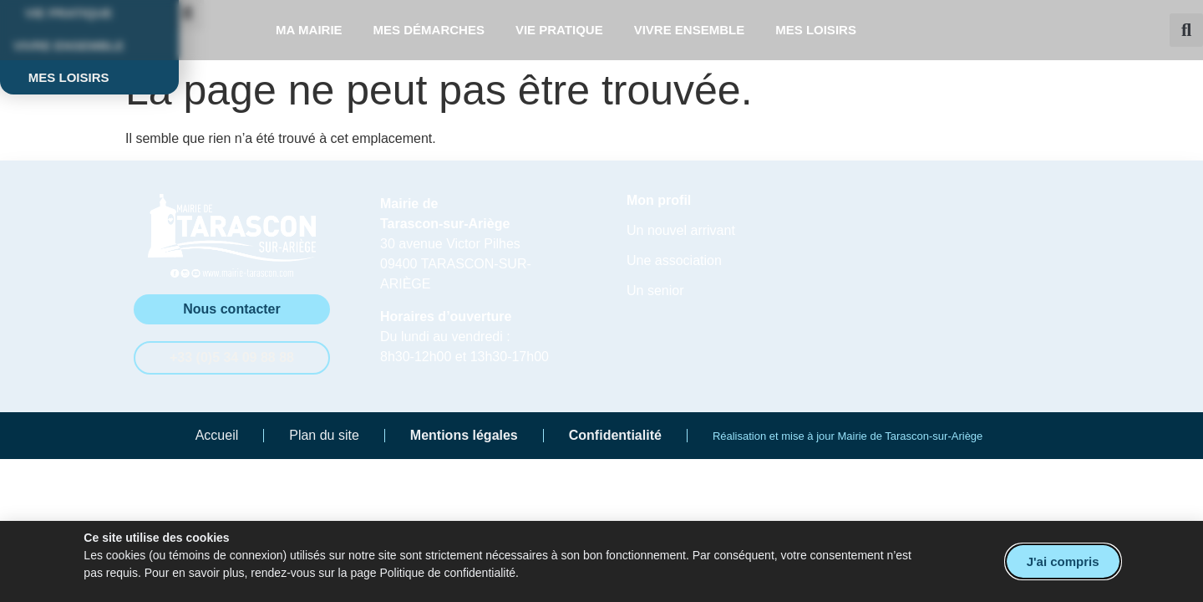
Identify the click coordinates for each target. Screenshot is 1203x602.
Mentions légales (464, 435)
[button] (1186, 30)
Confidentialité (615, 435)
